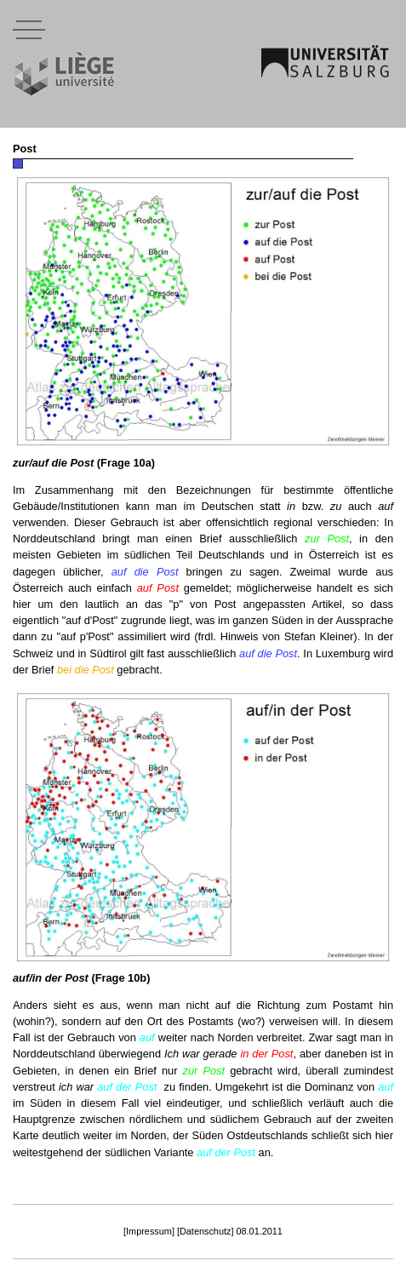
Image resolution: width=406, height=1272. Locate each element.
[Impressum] (148, 1231)
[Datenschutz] (205, 1231)
